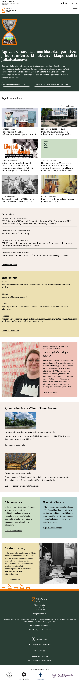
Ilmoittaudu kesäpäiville (15, 445)
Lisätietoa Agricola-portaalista (15, 84)
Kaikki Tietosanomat (10, 331)
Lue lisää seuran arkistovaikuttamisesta (22, 486)
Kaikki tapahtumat (66, 106)
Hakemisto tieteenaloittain (39, 626)
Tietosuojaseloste (39, 651)
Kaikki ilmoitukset (9, 265)
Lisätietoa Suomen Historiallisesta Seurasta (51, 84)
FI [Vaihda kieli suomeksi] (69, 3)
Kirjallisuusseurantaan (52, 528)
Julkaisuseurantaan (13, 531)
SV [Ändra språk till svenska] (73, 3)
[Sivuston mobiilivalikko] (75, 9)
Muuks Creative (46, 660)
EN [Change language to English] (76, 3)
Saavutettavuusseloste (39, 656)
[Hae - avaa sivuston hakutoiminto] (66, 3)
